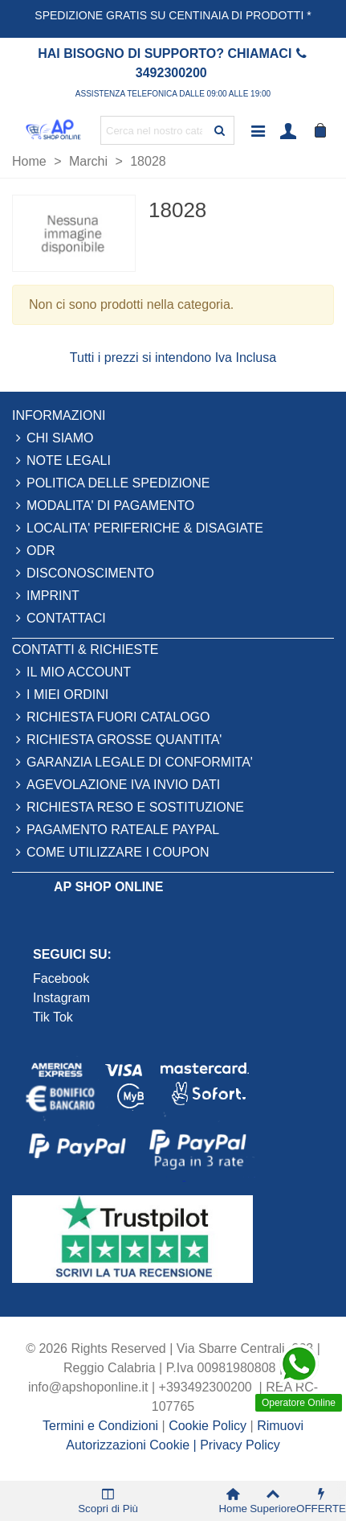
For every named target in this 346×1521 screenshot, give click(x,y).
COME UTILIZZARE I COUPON (111, 852)
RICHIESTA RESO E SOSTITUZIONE (128, 807)
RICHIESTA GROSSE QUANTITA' (117, 740)
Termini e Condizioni (100, 1426)
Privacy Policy (240, 1445)
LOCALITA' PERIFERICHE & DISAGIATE (137, 528)
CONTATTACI (59, 618)
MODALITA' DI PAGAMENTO (103, 506)
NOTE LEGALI (61, 461)
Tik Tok (53, 1017)
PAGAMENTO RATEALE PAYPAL (115, 830)
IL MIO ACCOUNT (71, 672)
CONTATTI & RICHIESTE (85, 649)
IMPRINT (45, 596)
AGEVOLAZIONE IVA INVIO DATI (116, 785)
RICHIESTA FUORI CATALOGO (111, 717)
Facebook (63, 978)
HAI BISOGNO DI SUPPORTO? (131, 53)
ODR (33, 551)
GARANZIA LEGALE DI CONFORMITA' (132, 762)
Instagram (61, 998)
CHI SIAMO (53, 438)
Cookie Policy (209, 1426)
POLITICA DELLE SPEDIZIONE (111, 483)
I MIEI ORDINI (60, 695)
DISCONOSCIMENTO (83, 573)
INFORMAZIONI (58, 415)
